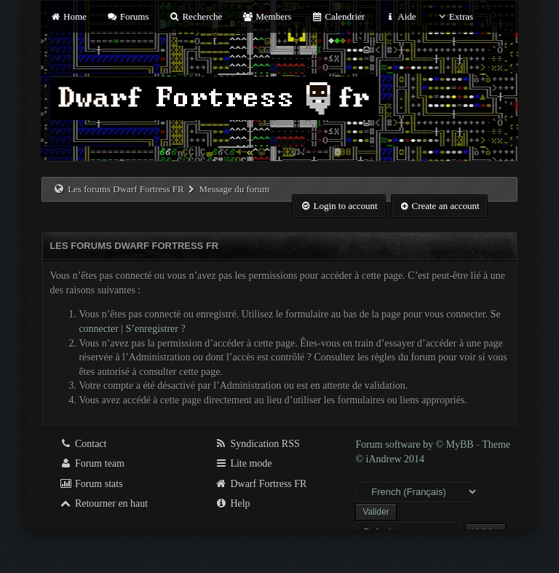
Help (232, 503)
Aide (400, 16)
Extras (454, 16)
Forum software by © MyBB (415, 444)
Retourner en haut (103, 503)
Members (267, 16)
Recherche (196, 16)
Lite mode (243, 463)
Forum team (91, 463)
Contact (82, 443)
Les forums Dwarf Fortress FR (126, 188)
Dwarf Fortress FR (261, 483)
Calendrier (338, 16)
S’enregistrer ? (156, 328)
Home (67, 16)
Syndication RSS (257, 443)
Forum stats (90, 483)
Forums (127, 16)
